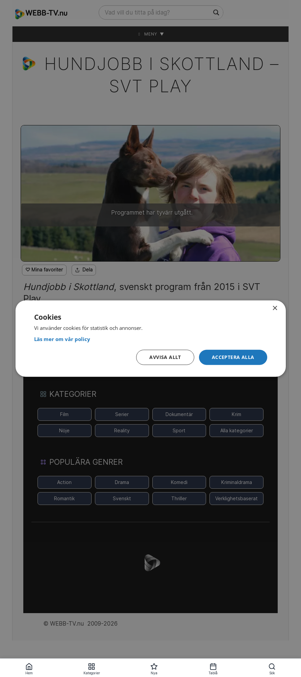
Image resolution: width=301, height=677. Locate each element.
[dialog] (151, 338)
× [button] (274, 308)
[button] (233, 357)
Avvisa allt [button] (165, 357)
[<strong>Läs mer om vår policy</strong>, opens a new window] (150, 339)
